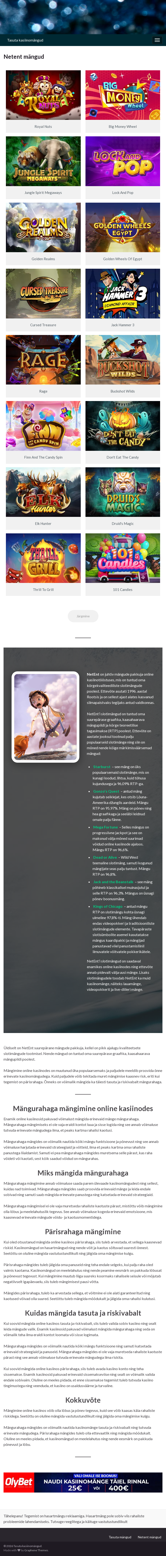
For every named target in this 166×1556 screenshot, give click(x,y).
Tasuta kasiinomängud (25, 40)
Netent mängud (149, 1537)
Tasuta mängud (120, 1537)
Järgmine (83, 616)
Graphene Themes (36, 1550)
